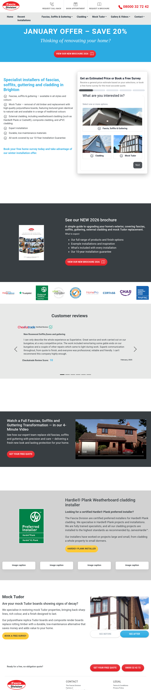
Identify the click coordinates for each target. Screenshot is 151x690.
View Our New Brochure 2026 (75, 54)
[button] (132, 7)
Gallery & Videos (119, 16)
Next (138, 165)
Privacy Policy (118, 688)
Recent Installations (24, 18)
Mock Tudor (98, 16)
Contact (138, 16)
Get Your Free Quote (20, 454)
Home (10, 16)
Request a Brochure (99, 6)
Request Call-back (51, 6)
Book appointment (75, 6)
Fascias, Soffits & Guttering (56, 16)
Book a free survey (15, 636)
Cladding (81, 16)
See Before (105, 634)
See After (134, 634)
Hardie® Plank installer (82, 548)
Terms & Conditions (120, 685)
